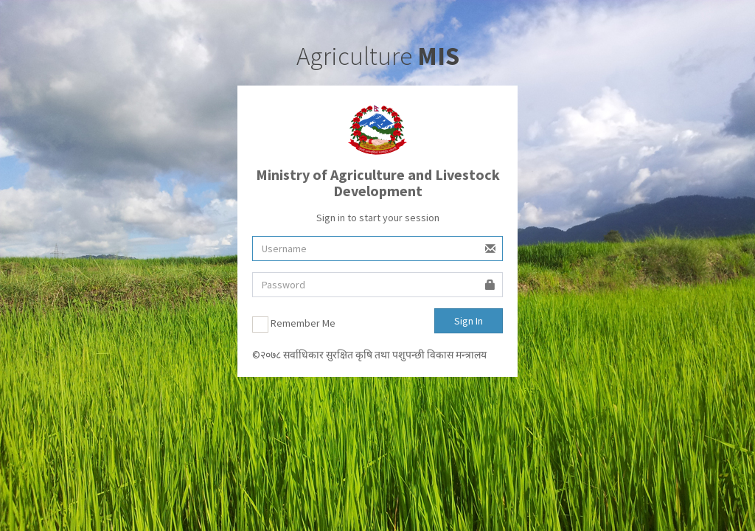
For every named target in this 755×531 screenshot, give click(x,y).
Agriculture (377, 56)
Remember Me (293, 324)
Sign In (468, 320)
